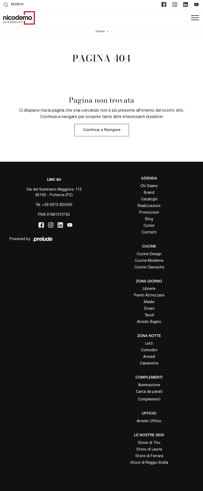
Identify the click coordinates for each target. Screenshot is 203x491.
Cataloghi (149, 199)
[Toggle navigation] (195, 18)
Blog (149, 219)
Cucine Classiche (149, 267)
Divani (149, 308)
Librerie (149, 288)
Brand (149, 192)
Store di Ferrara (149, 456)
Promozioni (149, 212)
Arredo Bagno (149, 321)
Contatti (149, 232)
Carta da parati (149, 391)
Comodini (149, 350)
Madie (149, 302)
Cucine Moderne (149, 260)
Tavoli (149, 315)
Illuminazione (149, 385)
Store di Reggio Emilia (149, 462)
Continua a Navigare (101, 130)
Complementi (149, 399)
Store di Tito (149, 442)
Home (100, 31)
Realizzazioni (149, 206)
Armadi (149, 356)
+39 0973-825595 (57, 204)
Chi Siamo (149, 186)
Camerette (149, 363)
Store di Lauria (149, 449)
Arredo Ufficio (149, 421)
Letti (149, 343)
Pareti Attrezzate (149, 295)
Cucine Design (149, 254)
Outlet (149, 225)
